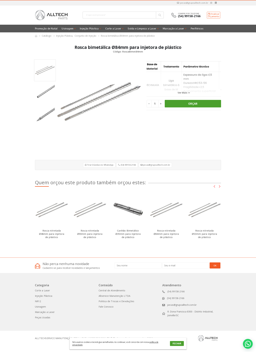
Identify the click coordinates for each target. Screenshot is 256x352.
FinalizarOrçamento (213, 15)
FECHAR (177, 343)
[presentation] (214, 186)
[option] (45, 70)
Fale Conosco (106, 306)
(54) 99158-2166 (127, 164)
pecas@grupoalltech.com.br (192, 2)
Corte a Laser (113, 28)
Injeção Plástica (89, 28)
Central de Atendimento (112, 290)
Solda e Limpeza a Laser (142, 28)
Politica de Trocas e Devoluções (116, 301)
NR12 (38, 301)
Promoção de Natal (46, 28)
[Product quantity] (155, 103)
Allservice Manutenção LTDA (114, 295)
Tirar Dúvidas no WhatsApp (99, 164)
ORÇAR (192, 103)
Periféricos (197, 28)
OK (215, 265)
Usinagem (67, 28)
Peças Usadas (42, 317)
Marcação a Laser (173, 28)
